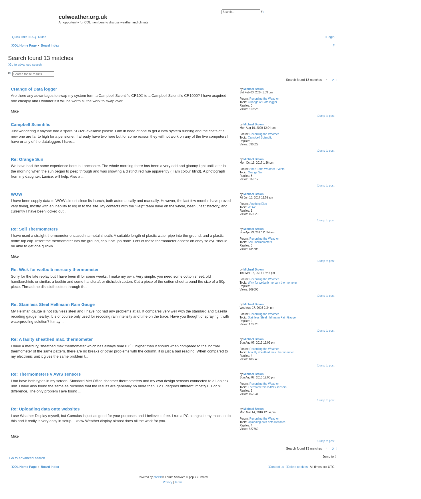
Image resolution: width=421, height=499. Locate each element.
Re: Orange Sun (27, 159)
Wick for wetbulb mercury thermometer (272, 282)
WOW (252, 207)
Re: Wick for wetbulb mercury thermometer (55, 269)
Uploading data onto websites (266, 422)
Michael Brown (254, 89)
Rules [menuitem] (42, 37)
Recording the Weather (264, 98)
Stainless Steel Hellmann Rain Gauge (272, 317)
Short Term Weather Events (267, 169)
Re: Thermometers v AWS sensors (46, 374)
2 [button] (333, 80)
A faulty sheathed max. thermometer (271, 352)
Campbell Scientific (260, 137)
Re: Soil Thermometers (34, 229)
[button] (336, 80)
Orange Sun (255, 172)
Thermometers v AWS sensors (267, 387)
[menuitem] (32, 36)
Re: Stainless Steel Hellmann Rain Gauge (53, 304)
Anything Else (258, 203)
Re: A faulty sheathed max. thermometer (52, 339)
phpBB (157, 477)
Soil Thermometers (260, 242)
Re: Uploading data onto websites (45, 408)
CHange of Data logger (262, 102)
